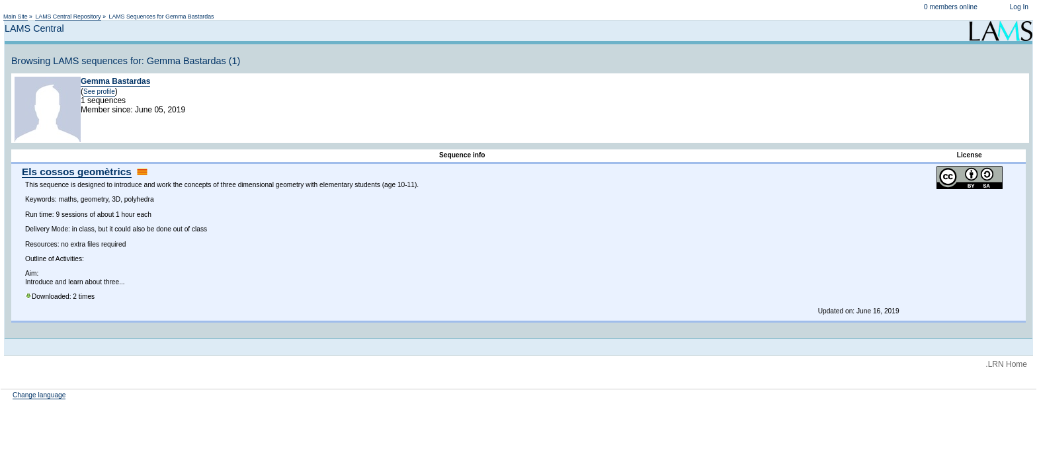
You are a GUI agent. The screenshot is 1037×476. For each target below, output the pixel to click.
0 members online (950, 7)
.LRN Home (1006, 364)
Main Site (15, 16)
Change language (39, 395)
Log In (1019, 7)
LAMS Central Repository (68, 16)
